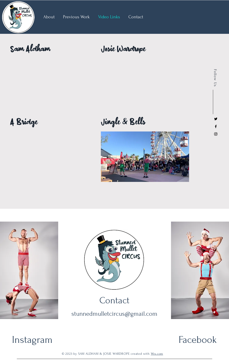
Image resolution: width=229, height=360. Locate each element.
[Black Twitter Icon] (216, 119)
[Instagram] (216, 134)
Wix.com (157, 354)
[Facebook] (216, 126)
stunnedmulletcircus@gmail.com (114, 313)
